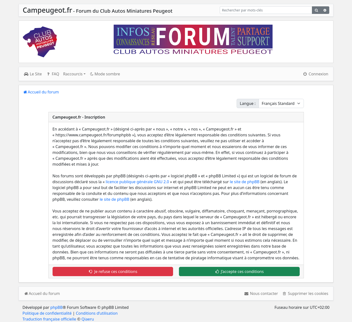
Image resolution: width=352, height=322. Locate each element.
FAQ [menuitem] (52, 74)
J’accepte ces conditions (239, 271)
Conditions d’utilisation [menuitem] (97, 313)
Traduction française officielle (49, 319)
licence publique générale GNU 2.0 (137, 181)
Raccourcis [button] (73, 74)
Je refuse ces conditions (112, 271)
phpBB (56, 307)
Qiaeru (87, 319)
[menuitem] (261, 293)
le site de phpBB (244, 181)
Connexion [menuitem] (315, 74)
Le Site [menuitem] (33, 74)
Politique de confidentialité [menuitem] (47, 313)
